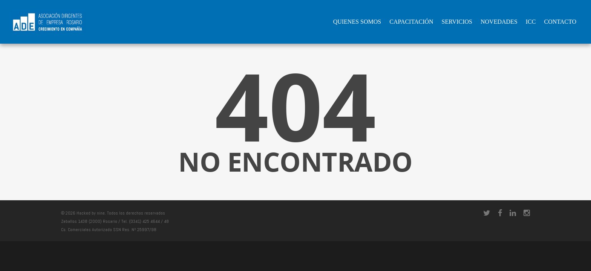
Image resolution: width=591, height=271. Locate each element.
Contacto (560, 21)
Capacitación (411, 21)
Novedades (499, 21)
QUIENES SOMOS (357, 21)
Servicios (457, 21)
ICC (531, 21)
